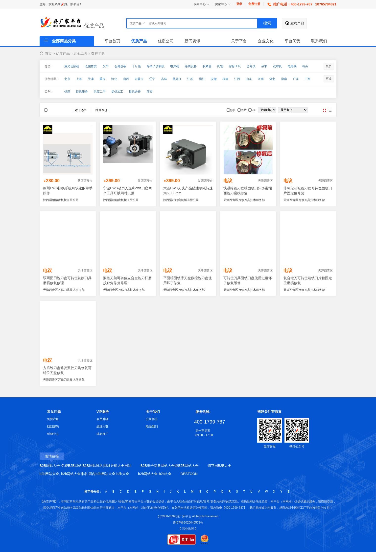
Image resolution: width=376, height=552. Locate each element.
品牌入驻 (102, 426)
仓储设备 (120, 66)
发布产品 (297, 23)
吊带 (264, 66)
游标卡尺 (235, 66)
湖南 (284, 79)
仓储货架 (91, 66)
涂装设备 (191, 66)
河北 (114, 79)
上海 (79, 79)
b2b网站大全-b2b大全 (154, 474)
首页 (48, 53)
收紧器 (207, 66)
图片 (324, 110)
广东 (296, 79)
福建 (225, 79)
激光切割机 (71, 66)
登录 (239, 4)
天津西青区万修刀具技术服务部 (244, 200)
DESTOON (189, 474)
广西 (307, 79)
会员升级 (102, 419)
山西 (126, 79)
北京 (67, 79)
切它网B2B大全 (219, 466)
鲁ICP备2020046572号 (188, 522)
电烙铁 (292, 66)
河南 (261, 79)
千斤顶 (136, 66)
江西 (237, 79)
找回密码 (53, 426)
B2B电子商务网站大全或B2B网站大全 (170, 466)
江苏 (190, 79)
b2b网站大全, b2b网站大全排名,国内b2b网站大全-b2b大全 (84, 474)
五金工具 (80, 53)
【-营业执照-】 (188, 528)
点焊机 (277, 66)
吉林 (164, 79)
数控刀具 (98, 53)
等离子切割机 (155, 66)
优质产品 (94, 25)
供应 (67, 91)
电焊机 (174, 66)
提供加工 (117, 91)
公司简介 (152, 419)
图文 (329, 110)
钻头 (305, 66)
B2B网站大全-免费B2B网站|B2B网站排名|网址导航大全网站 (85, 466)
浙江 (202, 79)
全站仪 (251, 66)
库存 (150, 91)
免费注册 (254, 4)
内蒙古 (139, 79)
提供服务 (82, 91)
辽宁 (152, 79)
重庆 (102, 79)
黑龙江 (177, 79)
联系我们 (152, 426)
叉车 (106, 66)
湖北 (272, 79)
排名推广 (102, 434)
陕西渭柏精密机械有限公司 (61, 200)
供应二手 (100, 91)
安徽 (214, 79)
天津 (91, 79)
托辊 (220, 66)
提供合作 (135, 91)
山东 (249, 79)
